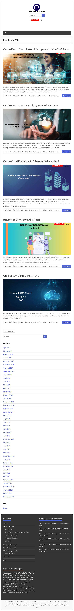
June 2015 (6, 469)
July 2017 (6, 449)
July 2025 (6, 378)
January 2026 (7, 358)
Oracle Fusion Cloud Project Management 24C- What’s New (36, 49)
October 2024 (8, 408)
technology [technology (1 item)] (31, 590)
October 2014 (8, 490)
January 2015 (7, 483)
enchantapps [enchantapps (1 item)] (25, 577)
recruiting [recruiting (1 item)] (29, 588)
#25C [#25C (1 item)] (7, 573)
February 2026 (8, 354)
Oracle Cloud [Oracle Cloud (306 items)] (18, 583)
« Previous (9, 331)
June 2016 (6, 459)
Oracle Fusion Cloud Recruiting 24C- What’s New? (30, 105)
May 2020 (6, 442)
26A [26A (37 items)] (10, 575)
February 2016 (8, 463)
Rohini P (8, 96)
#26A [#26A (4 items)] (13, 573)
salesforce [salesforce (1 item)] (5, 590)
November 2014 (8, 486)
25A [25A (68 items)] (24, 572)
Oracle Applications (32, 96)
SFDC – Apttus (9, 553)
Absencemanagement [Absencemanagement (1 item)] (20, 575)
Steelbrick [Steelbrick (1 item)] (14, 590)
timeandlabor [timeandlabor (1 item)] (6, 592)
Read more (66, 96)
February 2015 (8, 480)
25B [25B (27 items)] (28, 573)
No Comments (55, 96)
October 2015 (8, 466)
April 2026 (6, 348)
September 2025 (8, 371)
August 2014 (7, 493)
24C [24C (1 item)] (16, 573)
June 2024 (6, 422)
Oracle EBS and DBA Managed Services (17, 532)
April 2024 (6, 429)
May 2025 (6, 385)
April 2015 (6, 476)
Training (7, 541)
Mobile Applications (11, 538)
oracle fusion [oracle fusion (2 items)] (22, 587)
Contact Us (6, 557)
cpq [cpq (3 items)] (15, 577)
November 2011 (8, 497)
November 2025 (8, 364)
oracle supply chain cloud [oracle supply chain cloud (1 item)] (18, 588)
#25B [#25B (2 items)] (4, 573)
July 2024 (6, 419)
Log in (5, 508)
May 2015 (6, 473)
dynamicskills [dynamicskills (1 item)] (19, 577)
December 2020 (8, 439)
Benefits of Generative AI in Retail (21, 219)
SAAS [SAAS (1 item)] (33, 588)
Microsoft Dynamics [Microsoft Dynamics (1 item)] (8, 582)
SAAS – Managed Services (11, 551)
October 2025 (8, 368)
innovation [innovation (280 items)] (9, 579)
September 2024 (8, 412)
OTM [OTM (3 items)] (25, 588)
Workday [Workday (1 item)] (25, 592)
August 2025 (7, 375)
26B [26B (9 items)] (13, 575)
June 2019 (6, 446)
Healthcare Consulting (10, 544)
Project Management (9, 548)
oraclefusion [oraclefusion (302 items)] (10, 586)
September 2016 (8, 456)
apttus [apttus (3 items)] (27, 575)
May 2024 (6, 425)
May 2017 (6, 453)
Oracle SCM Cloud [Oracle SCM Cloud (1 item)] (7, 588)
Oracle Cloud (43, 96)
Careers (5, 523)
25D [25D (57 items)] (5, 575)
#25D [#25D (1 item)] (10, 573)
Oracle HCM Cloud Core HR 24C (21, 275)
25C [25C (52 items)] (32, 572)
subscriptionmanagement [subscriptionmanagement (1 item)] (23, 590)
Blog (4, 560)
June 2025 (6, 381)
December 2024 (8, 402)
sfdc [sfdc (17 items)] (10, 590)
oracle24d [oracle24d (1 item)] (27, 582)
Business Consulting (11, 535)
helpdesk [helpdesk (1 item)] (31, 577)
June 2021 (6, 436)
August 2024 (7, 415)
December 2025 (8, 361)
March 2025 (7, 392)
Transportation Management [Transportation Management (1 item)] (16, 592)
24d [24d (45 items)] (19, 572)
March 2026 (7, 351)
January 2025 (7, 398)
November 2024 (8, 405)
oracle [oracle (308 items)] (21, 581)
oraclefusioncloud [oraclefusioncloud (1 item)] (29, 586)
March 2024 (7, 432)
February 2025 (8, 395)
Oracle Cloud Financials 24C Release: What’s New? (31, 161)
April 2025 (6, 388)
